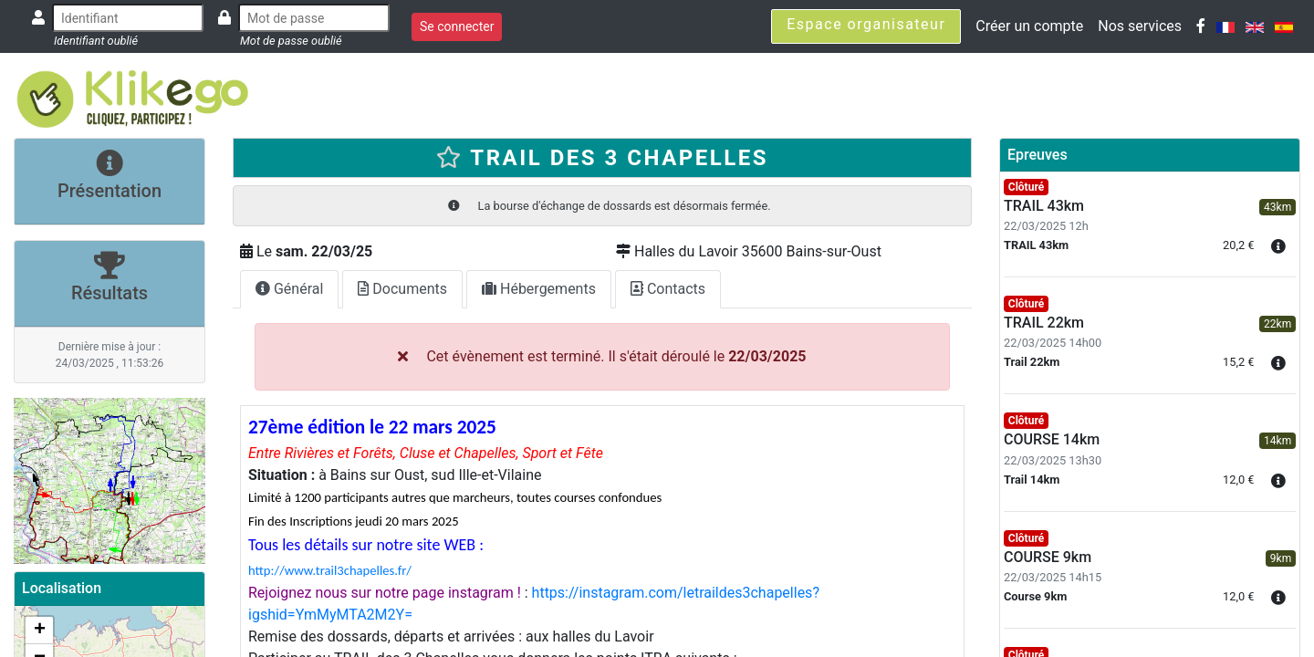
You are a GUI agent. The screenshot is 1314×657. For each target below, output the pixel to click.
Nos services (1140, 26)
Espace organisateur (866, 24)
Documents (402, 288)
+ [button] (40, 630)
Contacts (668, 288)
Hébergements (539, 288)
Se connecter (457, 26)
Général (289, 288)
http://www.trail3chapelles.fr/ (330, 570)
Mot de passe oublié (291, 40)
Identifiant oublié (96, 40)
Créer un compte (1029, 26)
